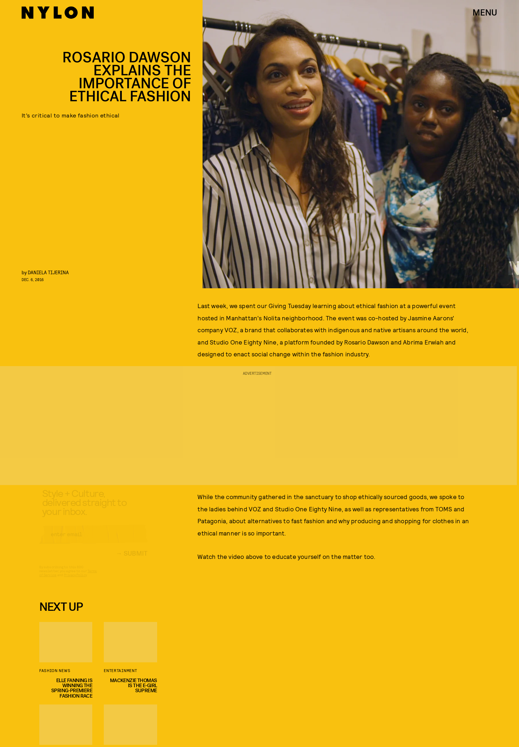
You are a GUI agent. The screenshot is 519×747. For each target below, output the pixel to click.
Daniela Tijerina (48, 272)
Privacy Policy (75, 581)
